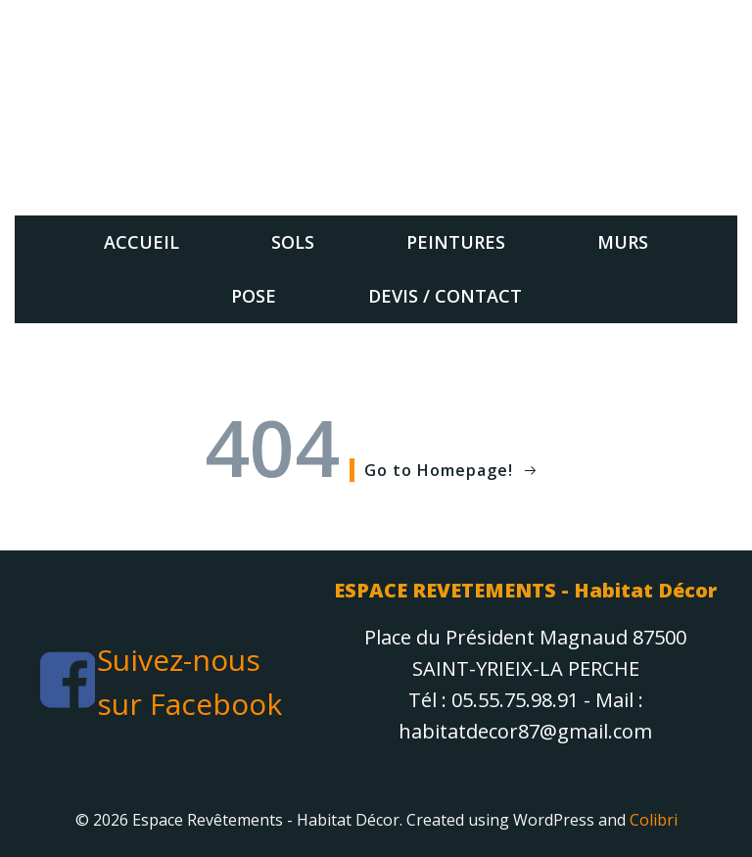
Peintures (455, 242)
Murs (622, 242)
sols (292, 242)
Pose (253, 296)
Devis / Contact (445, 296)
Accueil (141, 242)
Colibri (654, 820)
